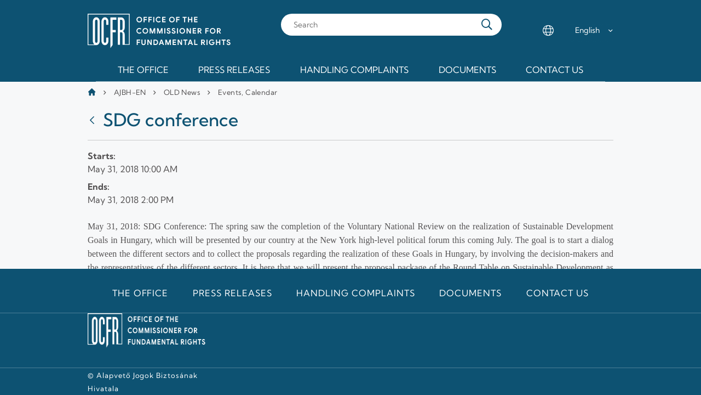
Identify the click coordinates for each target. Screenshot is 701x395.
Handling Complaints (355, 292)
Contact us (557, 292)
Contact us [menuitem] (554, 69)
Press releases (232, 292)
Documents (470, 292)
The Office (140, 292)
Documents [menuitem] (467, 69)
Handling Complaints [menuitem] (354, 69)
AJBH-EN (130, 92)
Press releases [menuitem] (234, 69)
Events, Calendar (247, 92)
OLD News (182, 92)
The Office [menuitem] (143, 69)
